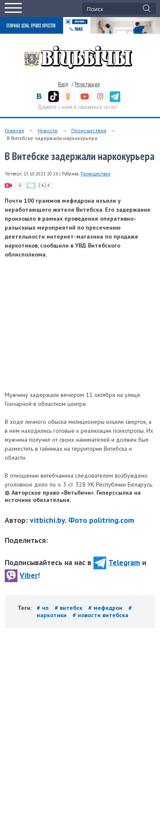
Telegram (116, 562)
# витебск (69, 608)
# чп (43, 608)
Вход (63, 84)
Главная (14, 130)
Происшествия (88, 130)
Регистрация (87, 84)
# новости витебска (100, 615)
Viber (21, 575)
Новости (48, 130)
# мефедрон (106, 608)
